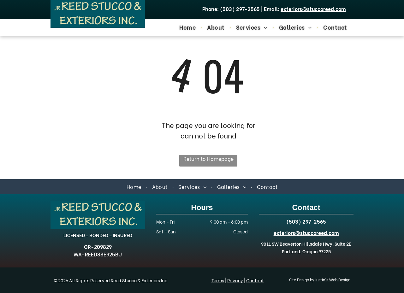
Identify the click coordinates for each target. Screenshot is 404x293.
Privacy (235, 280)
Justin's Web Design (332, 279)
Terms (217, 280)
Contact (255, 280)
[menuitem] (188, 27)
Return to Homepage (208, 158)
